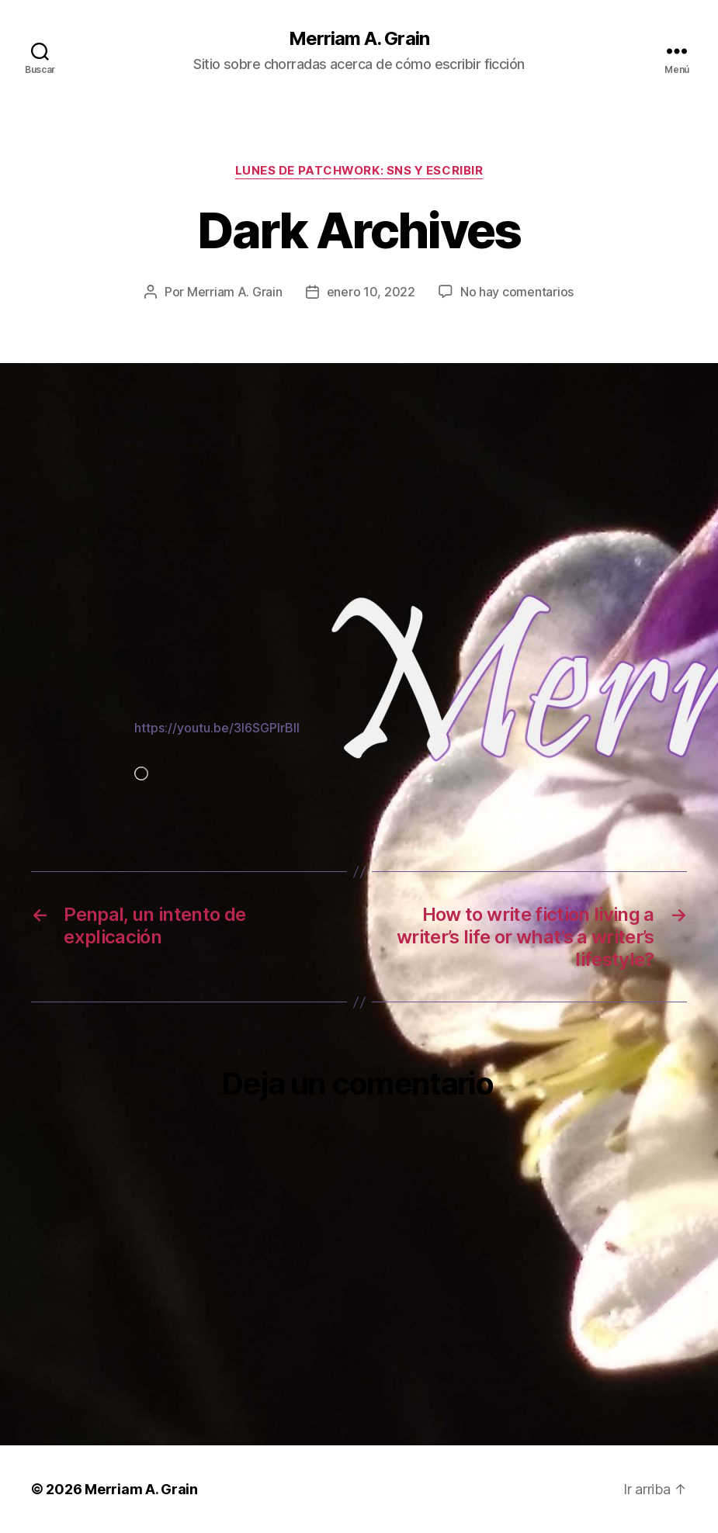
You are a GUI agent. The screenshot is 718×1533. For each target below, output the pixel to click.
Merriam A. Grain (358, 38)
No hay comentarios (517, 291)
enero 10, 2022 (371, 291)
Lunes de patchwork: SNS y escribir (359, 171)
